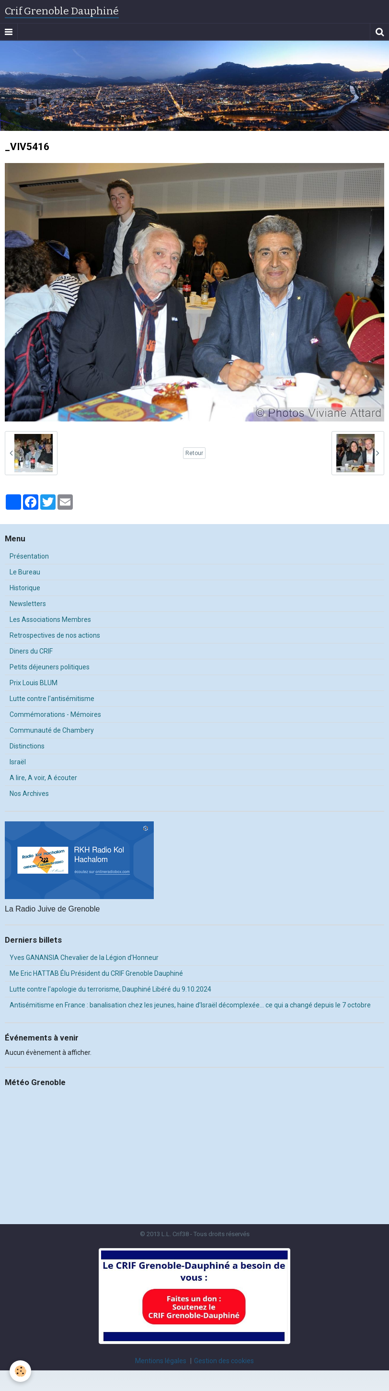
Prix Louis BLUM (33, 683)
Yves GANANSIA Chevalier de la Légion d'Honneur (84, 957)
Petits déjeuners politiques (50, 667)
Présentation (29, 556)
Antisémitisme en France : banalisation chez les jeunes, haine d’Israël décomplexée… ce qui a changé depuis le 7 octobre (190, 1005)
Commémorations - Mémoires (55, 714)
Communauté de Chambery (52, 730)
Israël (18, 762)
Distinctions (27, 746)
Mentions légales (160, 1361)
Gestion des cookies (224, 1361)
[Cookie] (20, 1371)
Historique (25, 588)
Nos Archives (29, 793)
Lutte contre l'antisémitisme (52, 698)
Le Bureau (25, 572)
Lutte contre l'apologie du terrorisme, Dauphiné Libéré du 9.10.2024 (110, 989)
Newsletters (28, 604)
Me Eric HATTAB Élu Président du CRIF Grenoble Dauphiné (96, 973)
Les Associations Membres (50, 619)
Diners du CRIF (31, 651)
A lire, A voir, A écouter (43, 778)
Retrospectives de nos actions (55, 635)
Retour (194, 453)
